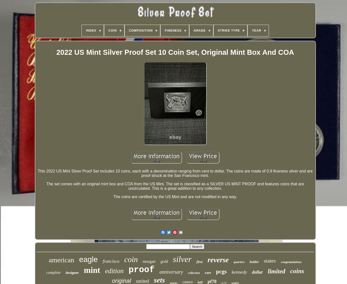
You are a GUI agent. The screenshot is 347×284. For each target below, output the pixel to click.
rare (208, 273)
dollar (257, 272)
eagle (88, 259)
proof (142, 270)
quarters (239, 262)
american (61, 260)
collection (194, 273)
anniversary (171, 272)
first (200, 262)
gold (164, 261)
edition (114, 271)
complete (53, 272)
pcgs (221, 271)
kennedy (239, 272)
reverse (218, 260)
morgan (149, 261)
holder (254, 262)
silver (182, 259)
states (270, 261)
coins (297, 271)
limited (276, 271)
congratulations (291, 262)
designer (72, 273)
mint (92, 270)
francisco (111, 261)
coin (131, 259)
